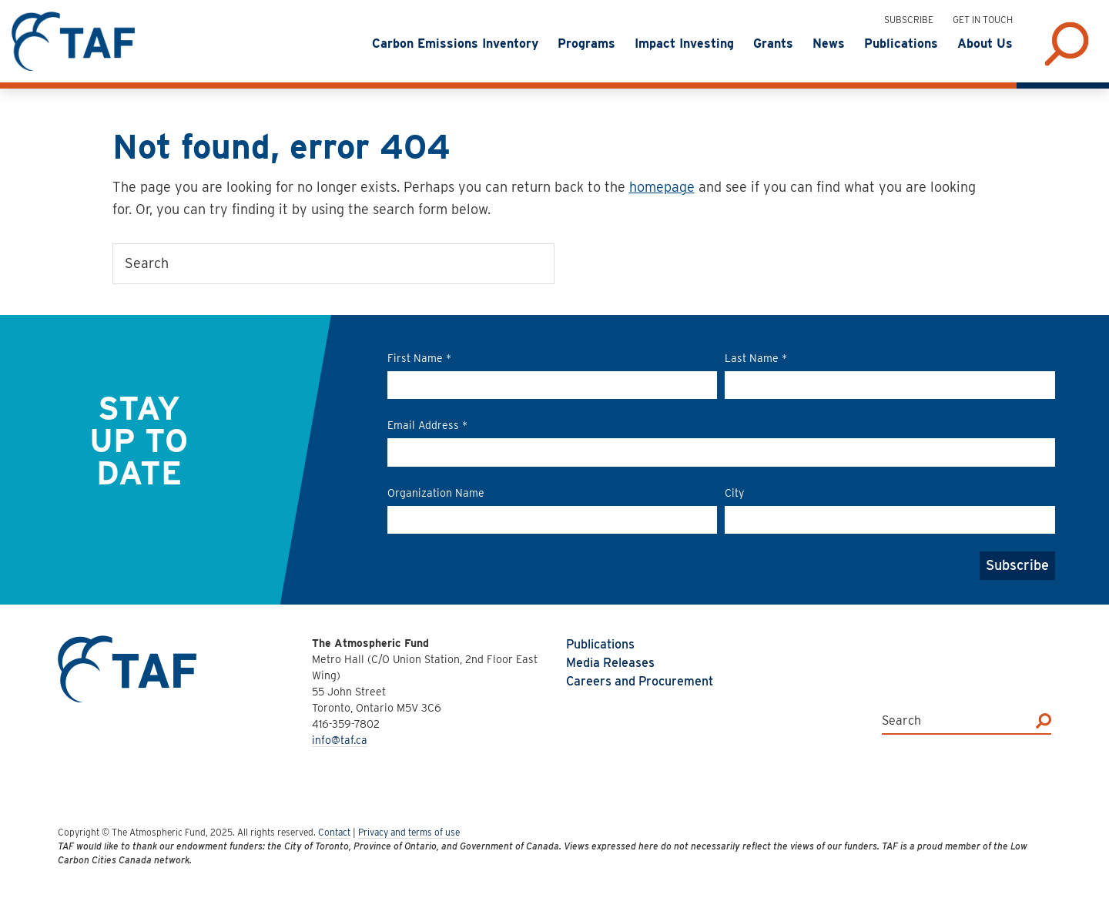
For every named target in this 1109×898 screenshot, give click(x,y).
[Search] (1043, 721)
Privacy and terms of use (409, 832)
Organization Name (435, 493)
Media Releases (610, 662)
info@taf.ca (339, 740)
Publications (600, 644)
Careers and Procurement (639, 681)
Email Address (427, 425)
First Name (419, 358)
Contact (334, 832)
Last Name (756, 358)
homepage (662, 187)
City (734, 493)
